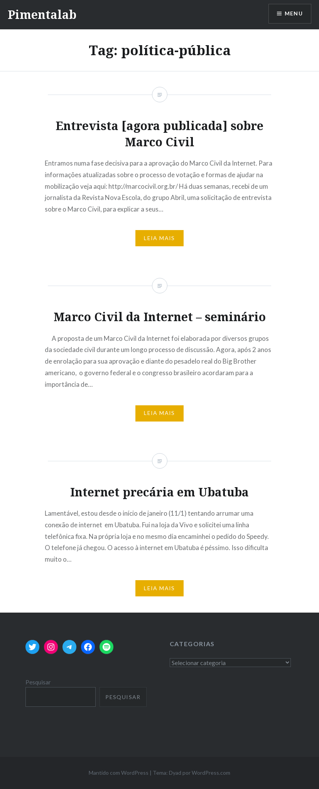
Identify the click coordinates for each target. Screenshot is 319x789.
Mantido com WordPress (119, 772)
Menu (293, 13)
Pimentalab (42, 14)
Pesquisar (38, 682)
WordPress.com (211, 772)
